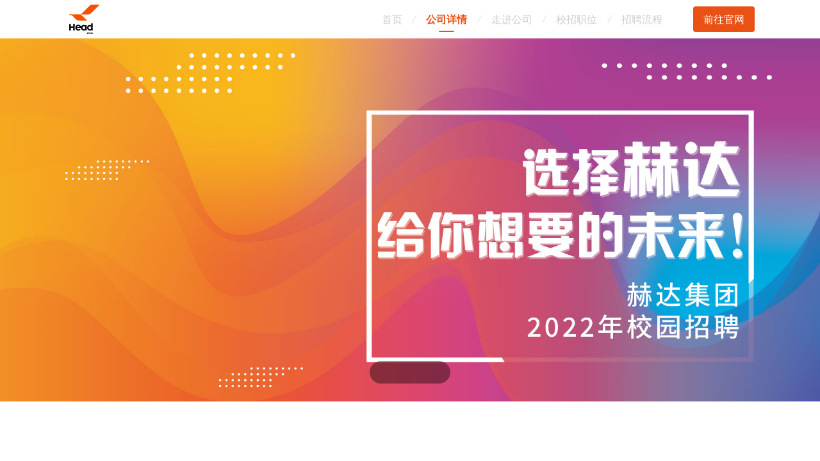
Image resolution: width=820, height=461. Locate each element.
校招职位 (576, 19)
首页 (392, 19)
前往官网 (723, 19)
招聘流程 (641, 19)
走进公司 (511, 19)
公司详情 (446, 19)
